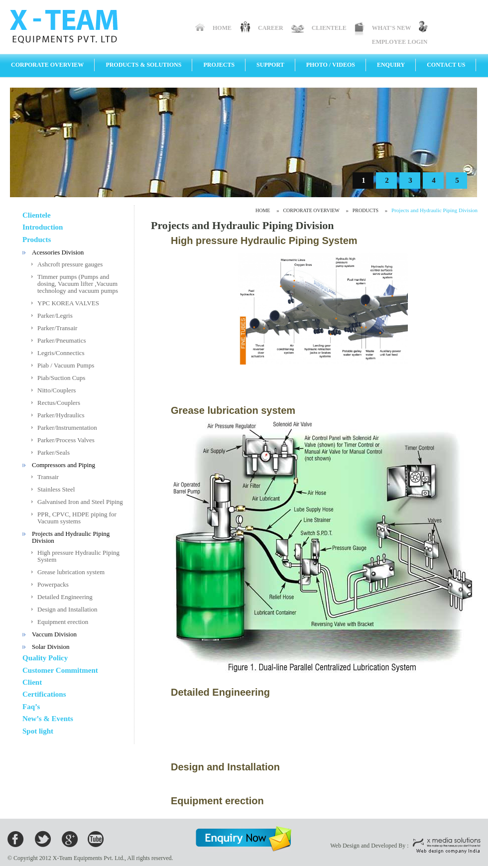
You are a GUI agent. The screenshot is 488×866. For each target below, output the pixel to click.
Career (270, 27)
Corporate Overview (47, 64)
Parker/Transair (57, 328)
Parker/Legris (55, 315)
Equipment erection (62, 621)
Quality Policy (45, 658)
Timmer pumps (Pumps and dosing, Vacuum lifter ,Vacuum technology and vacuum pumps (77, 283)
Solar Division (50, 646)
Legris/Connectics (61, 353)
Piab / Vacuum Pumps (65, 365)
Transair (48, 477)
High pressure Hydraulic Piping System (78, 556)
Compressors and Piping (63, 465)
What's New (391, 27)
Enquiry (391, 64)
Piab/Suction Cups (61, 377)
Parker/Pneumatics (61, 340)
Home (222, 27)
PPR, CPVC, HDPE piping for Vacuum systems (77, 517)
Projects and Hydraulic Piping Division (71, 537)
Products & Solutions (143, 64)
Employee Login (400, 41)
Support (270, 64)
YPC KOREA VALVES (68, 303)
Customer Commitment (60, 670)
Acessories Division (58, 252)
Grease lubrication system (71, 572)
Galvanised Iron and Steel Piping (80, 501)
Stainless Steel (56, 489)
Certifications (44, 694)
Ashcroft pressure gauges (70, 264)
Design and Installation (67, 609)
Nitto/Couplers (56, 390)
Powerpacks (53, 584)
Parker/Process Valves (66, 440)
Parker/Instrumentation (67, 427)
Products (36, 240)
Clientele (329, 27)
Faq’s (31, 707)
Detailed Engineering (65, 597)
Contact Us (446, 64)
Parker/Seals (53, 452)
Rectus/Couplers (58, 402)
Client (32, 682)
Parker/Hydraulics (61, 415)
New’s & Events (47, 719)
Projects (219, 64)
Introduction (42, 227)
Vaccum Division (54, 634)
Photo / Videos (330, 64)
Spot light (37, 731)
